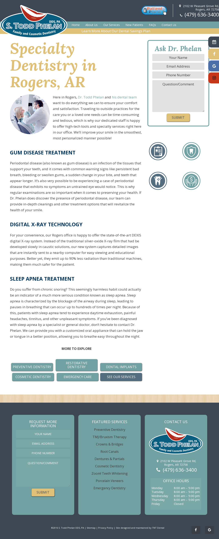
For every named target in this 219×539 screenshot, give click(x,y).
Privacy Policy (105, 527)
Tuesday (157, 492)
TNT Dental (158, 527)
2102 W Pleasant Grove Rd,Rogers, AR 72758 (198, 7)
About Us (91, 25)
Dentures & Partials (109, 459)
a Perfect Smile (158, 176)
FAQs (152, 25)
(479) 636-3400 (199, 14)
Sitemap (91, 527)
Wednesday (159, 496)
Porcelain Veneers (109, 481)
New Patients (134, 25)
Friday (155, 504)
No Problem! (191, 176)
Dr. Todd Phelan (91, 97)
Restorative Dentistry (76, 365)
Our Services (111, 25)
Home (76, 25)
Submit (178, 117)
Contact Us (169, 25)
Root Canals (109, 451)
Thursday (158, 500)
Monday (157, 488)
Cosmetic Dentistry (33, 377)
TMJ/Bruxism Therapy (109, 437)
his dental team (124, 97)
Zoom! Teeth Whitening (110, 473)
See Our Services (121, 377)
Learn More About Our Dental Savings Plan (116, 31)
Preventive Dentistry (109, 429)
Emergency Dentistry (109, 488)
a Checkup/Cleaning (158, 146)
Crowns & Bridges (109, 444)
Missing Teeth (191, 146)
